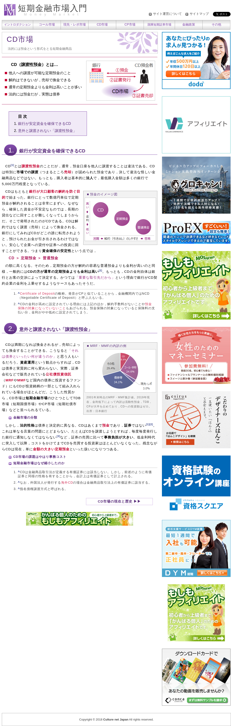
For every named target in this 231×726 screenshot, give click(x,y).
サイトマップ (199, 14)
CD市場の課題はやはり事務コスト (39, 457)
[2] (100, 270)
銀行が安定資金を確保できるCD (44, 124)
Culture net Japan (115, 719)
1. (11, 150)
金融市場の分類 (25, 417)
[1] (12, 165)
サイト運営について (167, 14)
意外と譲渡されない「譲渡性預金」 (47, 131)
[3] (58, 436)
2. (11, 328)
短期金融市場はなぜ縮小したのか (39, 463)
